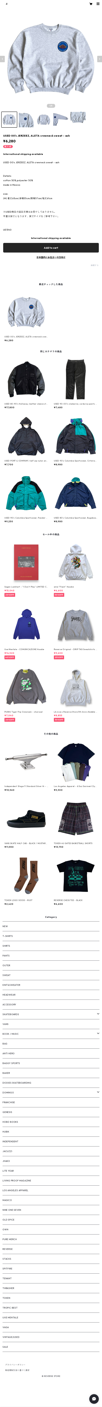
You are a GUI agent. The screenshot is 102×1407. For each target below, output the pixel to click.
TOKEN (6, 1298)
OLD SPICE (9, 1219)
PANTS (6, 955)
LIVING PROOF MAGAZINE (17, 1180)
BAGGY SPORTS (11, 1063)
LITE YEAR (8, 1170)
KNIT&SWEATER (11, 985)
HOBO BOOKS (10, 1121)
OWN (5, 1229)
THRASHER (8, 1288)
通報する (95, 265)
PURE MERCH (10, 1239)
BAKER (6, 1073)
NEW (5, 926)
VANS (6, 1024)
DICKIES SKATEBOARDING (17, 1082)
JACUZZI (7, 1151)
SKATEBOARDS (11, 1014)
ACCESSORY (9, 1004)
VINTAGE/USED (11, 1337)
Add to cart (51, 247)
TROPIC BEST (10, 1307)
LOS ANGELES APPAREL (15, 1190)
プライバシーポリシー (15, 1365)
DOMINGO (8, 1092)
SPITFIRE (7, 1268)
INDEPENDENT (10, 1141)
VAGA (6, 1327)
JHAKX (6, 1161)
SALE (5, 1346)
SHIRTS (6, 945)
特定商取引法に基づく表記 (17, 1370)
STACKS (7, 1258)
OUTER (6, 965)
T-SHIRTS (8, 936)
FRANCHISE (9, 1102)
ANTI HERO (9, 1053)
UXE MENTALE (10, 1317)
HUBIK (6, 1131)
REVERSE (8, 1249)
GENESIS (7, 1112)
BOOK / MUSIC (11, 1033)
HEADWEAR (9, 994)
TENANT (7, 1278)
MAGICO (7, 1200)
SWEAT (7, 975)
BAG (5, 1043)
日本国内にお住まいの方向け (51, 257)
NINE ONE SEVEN (12, 1209)
